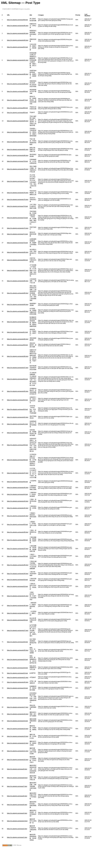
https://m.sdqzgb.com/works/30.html (17, 605)
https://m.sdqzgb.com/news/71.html (17, 234)
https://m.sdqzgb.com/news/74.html (17, 206)
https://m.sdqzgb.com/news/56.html (17, 379)
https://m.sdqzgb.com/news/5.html (17, 804)
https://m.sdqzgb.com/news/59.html (17, 345)
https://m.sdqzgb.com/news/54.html (17, 400)
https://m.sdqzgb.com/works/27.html (17, 630)
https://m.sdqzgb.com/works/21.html (17, 677)
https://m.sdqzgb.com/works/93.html (17, 40)
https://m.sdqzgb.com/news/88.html (17, 91)
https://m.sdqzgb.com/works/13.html (17, 736)
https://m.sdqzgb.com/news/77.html (17, 181)
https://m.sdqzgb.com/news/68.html (17, 260)
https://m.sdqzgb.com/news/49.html (17, 445)
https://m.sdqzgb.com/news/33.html (17, 579)
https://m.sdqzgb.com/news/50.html (17, 432)
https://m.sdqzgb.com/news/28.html (17, 620)
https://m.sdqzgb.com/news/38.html (17, 540)
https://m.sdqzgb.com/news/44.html (17, 494)
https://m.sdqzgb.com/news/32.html (17, 586)
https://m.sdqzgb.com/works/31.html (17, 596)
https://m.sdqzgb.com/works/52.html (17, 417)
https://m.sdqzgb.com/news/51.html (17, 424)
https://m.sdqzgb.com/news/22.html (17, 673)
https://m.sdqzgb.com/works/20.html (17, 682)
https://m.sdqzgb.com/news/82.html (17, 141)
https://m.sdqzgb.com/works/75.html (17, 199)
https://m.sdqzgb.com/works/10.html (17, 759)
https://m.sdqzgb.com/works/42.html (17, 508)
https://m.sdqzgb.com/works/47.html (17, 473)
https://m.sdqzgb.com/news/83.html (17, 132)
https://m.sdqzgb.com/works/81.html (17, 149)
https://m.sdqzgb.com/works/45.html (17, 487)
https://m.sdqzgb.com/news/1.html (17, 837)
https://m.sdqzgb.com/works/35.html (17, 565)
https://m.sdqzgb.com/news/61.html (17, 332)
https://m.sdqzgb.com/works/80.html (17, 155)
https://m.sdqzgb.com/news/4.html (17, 813)
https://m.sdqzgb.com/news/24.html (17, 659)
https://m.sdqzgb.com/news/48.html (17, 460)
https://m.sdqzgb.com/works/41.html (17, 516)
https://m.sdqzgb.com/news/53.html (17, 409)
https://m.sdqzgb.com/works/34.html (17, 573)
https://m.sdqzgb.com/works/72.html (17, 228)
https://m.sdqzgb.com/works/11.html (17, 751)
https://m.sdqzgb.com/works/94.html (17, 33)
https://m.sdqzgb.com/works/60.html (17, 339)
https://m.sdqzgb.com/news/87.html (17, 100)
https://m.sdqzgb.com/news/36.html (17, 556)
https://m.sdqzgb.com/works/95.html (17, 25)
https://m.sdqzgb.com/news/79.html (17, 161)
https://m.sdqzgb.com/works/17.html (17, 707)
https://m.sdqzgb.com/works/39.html (17, 532)
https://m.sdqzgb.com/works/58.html (17, 356)
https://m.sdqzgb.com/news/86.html (17, 108)
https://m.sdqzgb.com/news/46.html (17, 481)
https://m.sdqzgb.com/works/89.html (17, 83)
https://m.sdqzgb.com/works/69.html (17, 252)
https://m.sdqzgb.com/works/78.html (17, 169)
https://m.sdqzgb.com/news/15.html (17, 721)
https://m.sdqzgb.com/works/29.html (17, 613)
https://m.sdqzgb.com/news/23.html (17, 667)
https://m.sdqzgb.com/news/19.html (17, 688)
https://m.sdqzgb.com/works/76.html (17, 192)
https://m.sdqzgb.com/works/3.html (17, 821)
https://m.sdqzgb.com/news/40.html (17, 524)
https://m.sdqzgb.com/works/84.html (17, 121)
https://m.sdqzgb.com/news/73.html (17, 217)
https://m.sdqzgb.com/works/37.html (17, 548)
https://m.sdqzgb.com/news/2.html (17, 828)
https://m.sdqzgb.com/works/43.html (17, 501)
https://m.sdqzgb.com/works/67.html (17, 270)
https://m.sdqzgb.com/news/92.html (17, 47)
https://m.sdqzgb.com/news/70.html (17, 242)
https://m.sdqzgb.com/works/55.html (17, 391)
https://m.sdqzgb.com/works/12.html (17, 743)
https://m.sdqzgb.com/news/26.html (17, 642)
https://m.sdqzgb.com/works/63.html (17, 311)
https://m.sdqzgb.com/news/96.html (17, 19)
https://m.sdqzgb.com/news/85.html (17, 112)
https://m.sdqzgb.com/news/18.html (17, 697)
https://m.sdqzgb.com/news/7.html (17, 786)
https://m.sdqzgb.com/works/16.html (17, 714)
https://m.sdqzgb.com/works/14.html (17, 728)
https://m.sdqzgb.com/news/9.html (17, 769)
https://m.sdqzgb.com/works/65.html (17, 293)
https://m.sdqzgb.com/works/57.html (17, 367)
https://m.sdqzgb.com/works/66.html (17, 281)
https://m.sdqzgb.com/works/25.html (17, 650)
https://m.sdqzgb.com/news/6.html (17, 796)
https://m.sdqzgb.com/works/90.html (17, 74)
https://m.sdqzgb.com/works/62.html (17, 321)
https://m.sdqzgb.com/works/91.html (17, 60)
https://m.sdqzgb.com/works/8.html (17, 777)
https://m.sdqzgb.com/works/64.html (17, 304)
